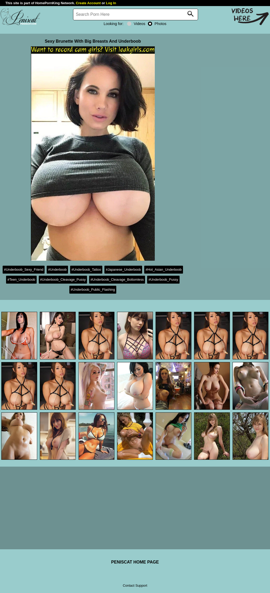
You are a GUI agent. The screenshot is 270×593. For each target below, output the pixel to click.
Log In (111, 3)
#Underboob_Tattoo (86, 269)
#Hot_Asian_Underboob (164, 269)
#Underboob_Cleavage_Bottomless (117, 279)
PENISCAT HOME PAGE (135, 562)
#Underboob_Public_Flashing (93, 289)
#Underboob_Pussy (163, 279)
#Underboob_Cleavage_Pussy (63, 279)
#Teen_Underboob (21, 279)
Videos (136, 24)
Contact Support (135, 585)
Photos (157, 24)
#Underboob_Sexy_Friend (23, 269)
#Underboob (57, 269)
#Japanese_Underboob (123, 269)
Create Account (88, 3)
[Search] (135, 14)
